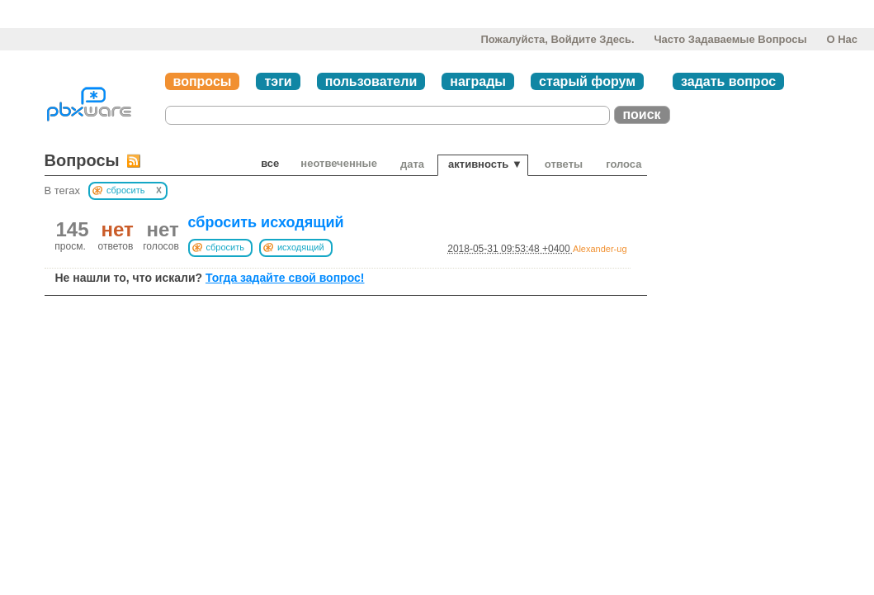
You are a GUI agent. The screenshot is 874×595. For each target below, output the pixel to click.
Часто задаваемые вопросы (730, 39)
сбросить (225, 247)
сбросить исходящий (266, 222)
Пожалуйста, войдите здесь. (557, 39)
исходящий (300, 247)
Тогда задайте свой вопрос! (285, 277)
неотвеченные (338, 163)
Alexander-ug (599, 249)
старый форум (587, 81)
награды (478, 81)
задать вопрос (728, 81)
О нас (841, 39)
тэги (277, 81)
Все (270, 163)
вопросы (202, 81)
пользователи (371, 81)
